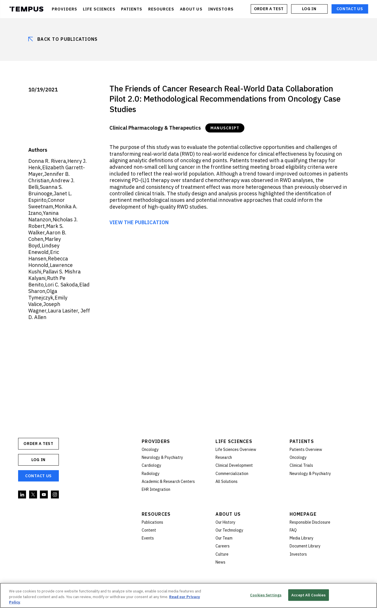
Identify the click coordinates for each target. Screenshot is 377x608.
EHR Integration (156, 489)
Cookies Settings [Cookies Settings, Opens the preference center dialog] (265, 594)
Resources (156, 514)
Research (224, 457)
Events (148, 538)
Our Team (224, 538)
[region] (188, 595)
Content (149, 530)
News (220, 562)
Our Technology (229, 530)
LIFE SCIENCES (99, 9)
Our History (225, 522)
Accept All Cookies (308, 594)
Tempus (26, 9)
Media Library (301, 538)
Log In (309, 8)
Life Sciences (234, 441)
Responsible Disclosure (310, 522)
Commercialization (232, 473)
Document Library (305, 546)
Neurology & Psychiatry (162, 457)
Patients (302, 441)
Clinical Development (234, 465)
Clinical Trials (301, 465)
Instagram (55, 495)
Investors (298, 554)
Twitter (33, 495)
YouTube (44, 495)
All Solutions (227, 481)
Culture (222, 554)
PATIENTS (132, 9)
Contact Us (350, 8)
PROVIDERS (64, 9)
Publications (152, 522)
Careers (223, 546)
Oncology (150, 449)
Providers (156, 441)
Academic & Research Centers (168, 481)
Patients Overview (306, 449)
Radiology (151, 473)
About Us (228, 514)
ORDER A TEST (269, 8)
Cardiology (151, 465)
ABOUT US (191, 9)
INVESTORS (221, 9)
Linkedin (22, 495)
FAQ (293, 530)
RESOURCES (161, 9)
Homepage (303, 514)
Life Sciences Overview (236, 449)
